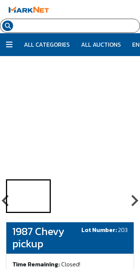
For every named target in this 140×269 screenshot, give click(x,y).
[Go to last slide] (6, 201)
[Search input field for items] (77, 26)
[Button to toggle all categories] (9, 44)
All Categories (47, 44)
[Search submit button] (7, 26)
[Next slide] (134, 201)
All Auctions (101, 44)
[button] (28, 196)
